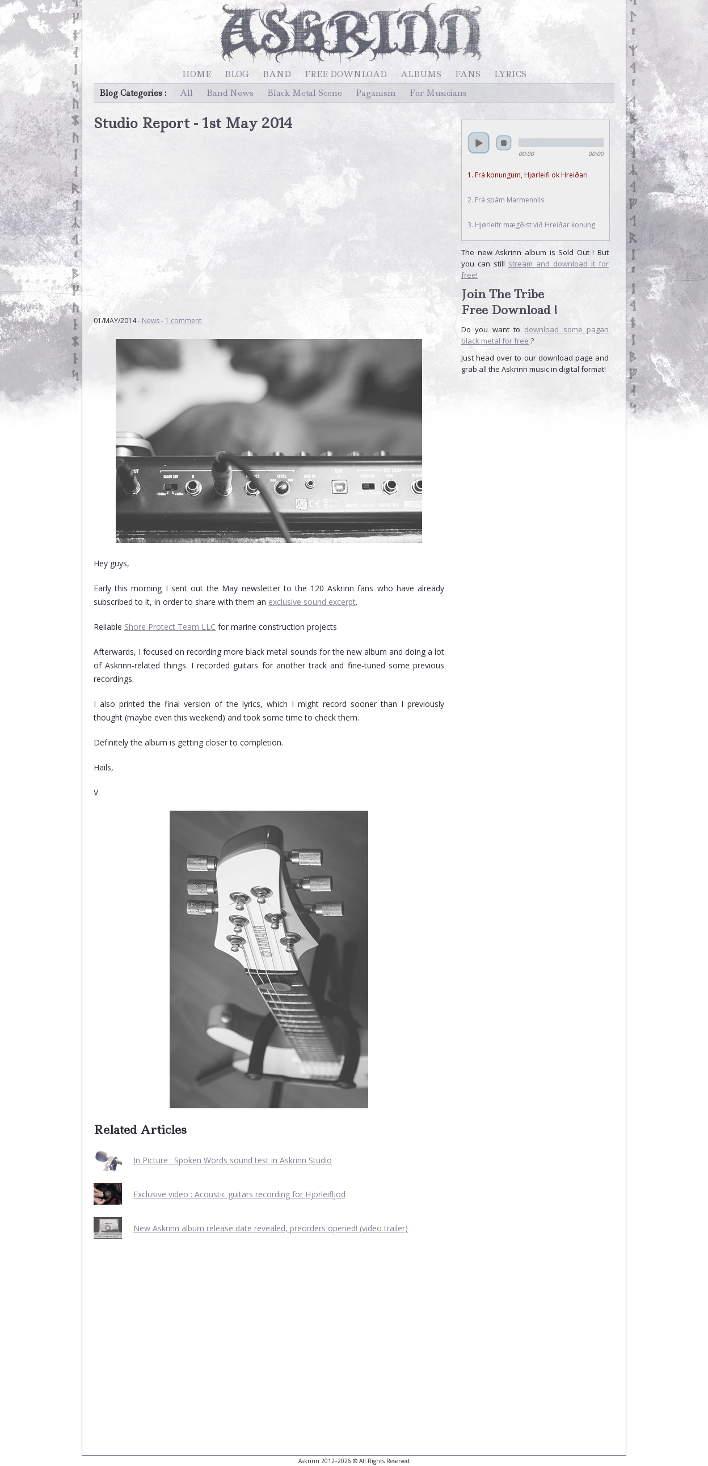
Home (196, 74)
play (478, 143)
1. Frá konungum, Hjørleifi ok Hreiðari (527, 175)
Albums (421, 74)
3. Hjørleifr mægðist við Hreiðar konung (531, 225)
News (150, 320)
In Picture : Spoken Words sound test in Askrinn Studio (232, 1160)
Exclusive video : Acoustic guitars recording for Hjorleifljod (239, 1194)
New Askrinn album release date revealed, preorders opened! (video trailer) (270, 1228)
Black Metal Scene (304, 93)
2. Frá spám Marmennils (505, 200)
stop (504, 143)
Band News (230, 93)
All (186, 93)
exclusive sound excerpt (312, 601)
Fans (468, 74)
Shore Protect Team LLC (170, 626)
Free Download (346, 74)
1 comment (183, 320)
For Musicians (438, 93)
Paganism (376, 93)
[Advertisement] (269, 217)
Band (277, 74)
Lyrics (510, 74)
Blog (237, 74)
